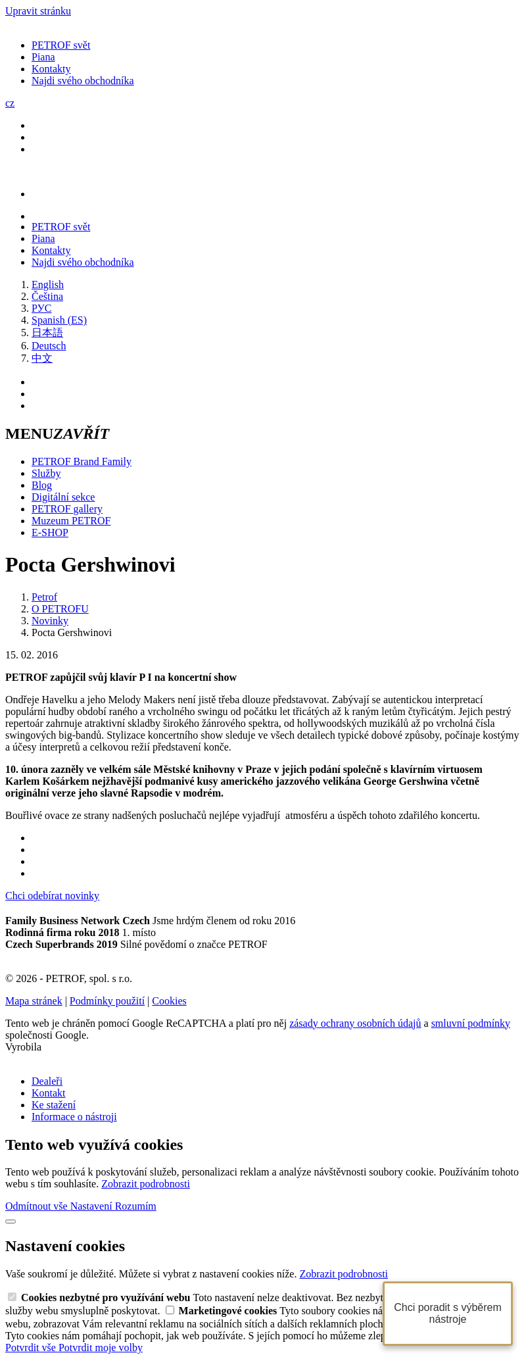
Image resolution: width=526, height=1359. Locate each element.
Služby (46, 473)
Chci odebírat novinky (52, 895)
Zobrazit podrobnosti (145, 1183)
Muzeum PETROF (71, 520)
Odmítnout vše (37, 1206)
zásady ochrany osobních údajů (355, 1023)
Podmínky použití (107, 1000)
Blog (42, 485)
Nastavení (92, 1206)
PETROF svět (61, 45)
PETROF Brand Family (82, 461)
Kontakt (49, 1093)
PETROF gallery (67, 508)
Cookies (169, 1000)
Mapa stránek (33, 1000)
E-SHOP (50, 532)
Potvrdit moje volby (101, 1347)
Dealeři (47, 1081)
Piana (43, 56)
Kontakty (51, 68)
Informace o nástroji (74, 1116)
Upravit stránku (38, 10)
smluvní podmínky (470, 1023)
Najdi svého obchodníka (83, 80)
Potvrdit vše (32, 1347)
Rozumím (135, 1206)
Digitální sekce (63, 497)
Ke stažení (54, 1104)
